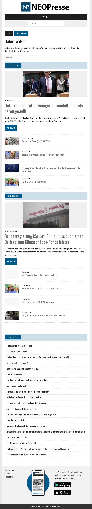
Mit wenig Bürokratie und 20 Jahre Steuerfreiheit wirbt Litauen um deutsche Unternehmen (51, 169)
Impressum (9, 470)
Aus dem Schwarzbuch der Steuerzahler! (21, 408)
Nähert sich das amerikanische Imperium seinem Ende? (27, 391)
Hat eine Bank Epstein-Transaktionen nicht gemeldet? (26, 454)
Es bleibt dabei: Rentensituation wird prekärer (23, 397)
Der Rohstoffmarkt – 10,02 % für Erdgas (38, 302)
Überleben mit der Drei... (15, 420)
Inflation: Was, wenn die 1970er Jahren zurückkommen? (43, 154)
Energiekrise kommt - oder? (17, 363)
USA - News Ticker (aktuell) (16, 351)
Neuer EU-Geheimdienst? (15, 374)
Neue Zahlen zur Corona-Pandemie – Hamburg (39, 275)
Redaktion (9, 477)
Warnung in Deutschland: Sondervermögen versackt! (26, 425)
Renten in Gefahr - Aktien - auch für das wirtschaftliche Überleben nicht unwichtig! (38, 448)
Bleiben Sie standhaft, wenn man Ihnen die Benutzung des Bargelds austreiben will (37, 357)
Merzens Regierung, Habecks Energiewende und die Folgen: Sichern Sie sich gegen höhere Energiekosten (45, 431)
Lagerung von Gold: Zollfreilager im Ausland (22, 368)
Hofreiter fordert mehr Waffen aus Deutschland (40, 288)
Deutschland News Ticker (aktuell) (19, 345)
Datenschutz (10, 474)
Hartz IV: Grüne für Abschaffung (34, 181)
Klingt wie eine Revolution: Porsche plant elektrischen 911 (44, 315)
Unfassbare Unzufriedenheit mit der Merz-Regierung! (26, 403)
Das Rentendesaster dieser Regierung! (21, 443)
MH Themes (57, 506)
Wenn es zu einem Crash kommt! (18, 385)
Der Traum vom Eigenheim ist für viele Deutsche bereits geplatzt (31, 414)
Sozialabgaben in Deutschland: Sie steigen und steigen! (27, 380)
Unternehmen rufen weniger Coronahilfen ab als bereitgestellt (44, 108)
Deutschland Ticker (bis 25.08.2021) (36, 141)
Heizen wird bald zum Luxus (16, 437)
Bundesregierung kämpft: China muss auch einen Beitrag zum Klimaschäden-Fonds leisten (44, 239)
